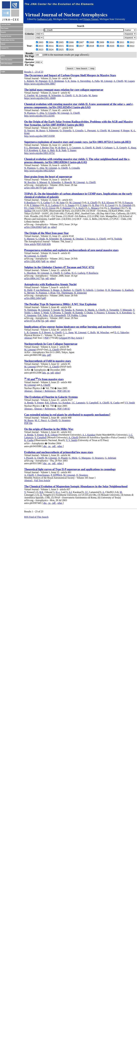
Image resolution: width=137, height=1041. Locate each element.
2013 (39, 46)
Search (3, 32)
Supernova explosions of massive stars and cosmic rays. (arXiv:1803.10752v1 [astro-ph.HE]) (77, 141)
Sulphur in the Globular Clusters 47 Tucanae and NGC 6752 (59, 267)
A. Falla (95, 81)
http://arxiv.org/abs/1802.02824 (39, 170)
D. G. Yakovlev (121, 332)
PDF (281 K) (63, 391)
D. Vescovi (29, 130)
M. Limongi (106, 81)
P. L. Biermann (31, 147)
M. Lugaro (129, 81)
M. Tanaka (66, 310)
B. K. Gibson (51, 434)
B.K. (41, 492)
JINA (3, 56)
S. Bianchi (67, 182)
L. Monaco (93, 208)
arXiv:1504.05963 (33, 227)
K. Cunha (115, 402)
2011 (120, 42)
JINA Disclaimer (6, 63)
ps (49, 227)
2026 (70, 49)
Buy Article (76, 338)
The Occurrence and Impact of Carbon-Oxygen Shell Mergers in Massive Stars (70, 75)
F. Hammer (65, 208)
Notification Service (8, 40)
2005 (60, 42)
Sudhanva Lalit (44, 19)
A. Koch (80, 208)
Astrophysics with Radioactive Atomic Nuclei (50, 284)
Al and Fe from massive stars (44, 379)
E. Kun (42, 150)
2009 (100, 42)
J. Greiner (99, 290)
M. (121, 492)
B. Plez (95, 205)
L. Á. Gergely (120, 147)
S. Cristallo (50, 113)
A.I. (70, 492)
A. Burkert (65, 290)
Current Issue (5, 24)
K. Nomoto (78, 310)
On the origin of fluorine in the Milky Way (48, 429)
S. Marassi (42, 182)
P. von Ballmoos (41, 290)
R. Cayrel (109, 205)
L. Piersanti (90, 130)
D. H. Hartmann (113, 290)
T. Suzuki (55, 310)
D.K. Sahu (43, 315)
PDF (46, 338)
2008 (90, 42)
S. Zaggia (69, 205)
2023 (39, 49)
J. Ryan (51, 293)
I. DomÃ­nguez (42, 475)
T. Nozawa (90, 238)
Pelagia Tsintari (90, 19)
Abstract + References (45, 391)
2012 (130, 42)
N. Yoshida (116, 238)
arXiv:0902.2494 (32, 298)
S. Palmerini (52, 130)
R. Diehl (97, 147)
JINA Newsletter (6, 60)
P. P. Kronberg (31, 150)
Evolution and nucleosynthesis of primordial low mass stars (58, 452)
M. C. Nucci (41, 420)
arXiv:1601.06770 (33, 187)
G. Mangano (85, 458)
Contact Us (5, 48)
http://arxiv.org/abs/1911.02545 (39, 115)
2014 (49, 46)
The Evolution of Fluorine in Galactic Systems (51, 397)
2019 (100, 46)
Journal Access (6, 36)
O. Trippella (65, 130)
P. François (127, 202)
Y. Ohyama (55, 312)
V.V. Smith (129, 402)
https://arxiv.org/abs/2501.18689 (40, 98)
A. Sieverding (84, 81)
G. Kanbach (128, 290)
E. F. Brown (45, 332)
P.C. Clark (29, 208)
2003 (39, 42)
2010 (110, 42)
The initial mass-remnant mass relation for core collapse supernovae (63, 89)
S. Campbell (92, 402)
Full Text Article (42, 480)
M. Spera (92, 95)
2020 (110, 46)
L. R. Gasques (31, 332)
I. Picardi (28, 458)
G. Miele (73, 458)
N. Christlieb (125, 205)
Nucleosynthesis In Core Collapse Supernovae (50, 343)
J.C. (87, 492)
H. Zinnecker (80, 293)
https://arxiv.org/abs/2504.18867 (40, 83)
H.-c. (58, 492)
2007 (80, 42)
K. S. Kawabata (124, 312)
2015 (60, 46)
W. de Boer (60, 147)
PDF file (28, 423)
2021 (120, 46)
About (3, 44)
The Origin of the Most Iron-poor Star (46, 233)
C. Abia (40, 113)
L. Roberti (29, 81)
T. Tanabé (66, 312)
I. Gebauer (107, 147)
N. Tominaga (30, 310)
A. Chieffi (118, 81)
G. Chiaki (40, 238)
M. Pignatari (41, 81)
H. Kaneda (78, 312)
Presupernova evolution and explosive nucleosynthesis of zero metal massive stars (71, 250)
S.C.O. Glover (49, 208)
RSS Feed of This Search (36, 517)
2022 (130, 46)
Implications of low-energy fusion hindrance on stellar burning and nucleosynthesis (72, 326)
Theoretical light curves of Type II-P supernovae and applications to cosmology (70, 469)
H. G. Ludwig (52, 205)
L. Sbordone (114, 208)
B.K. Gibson (51, 402)
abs (44, 355)
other (50, 187)
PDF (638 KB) (44, 244)
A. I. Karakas (88, 434)
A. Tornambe (112, 310)
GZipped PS (65, 338)
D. (41, 495)
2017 (80, 46)
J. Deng (83, 315)
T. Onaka (88, 312)
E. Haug (132, 147)
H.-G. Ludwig (78, 273)
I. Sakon (36, 312)
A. (103, 492)
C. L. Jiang (68, 332)
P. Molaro (34, 205)
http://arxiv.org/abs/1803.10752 (39, 153)
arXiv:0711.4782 (32, 321)
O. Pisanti (63, 458)
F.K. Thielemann (65, 293)
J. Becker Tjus (47, 147)
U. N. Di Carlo (80, 95)
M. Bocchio (30, 182)
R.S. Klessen (108, 202)
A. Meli (51, 150)
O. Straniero (64, 420)
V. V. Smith (71, 440)
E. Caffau (45, 202)
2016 (70, 46)
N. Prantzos (30, 113)
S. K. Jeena (70, 81)
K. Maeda (89, 310)
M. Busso (40, 130)
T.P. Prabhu (72, 315)
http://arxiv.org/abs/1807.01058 (39, 136)
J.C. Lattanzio (78, 402)
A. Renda (28, 402)
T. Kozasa (110, 312)
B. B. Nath (61, 150)
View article (30, 244)
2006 (70, 42)
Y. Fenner (39, 402)
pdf (44, 187)
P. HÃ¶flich (56, 475)
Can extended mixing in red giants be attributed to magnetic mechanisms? (67, 414)
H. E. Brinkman (56, 81)
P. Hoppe (125, 130)
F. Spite (84, 205)
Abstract (28, 338)
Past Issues (4, 28)
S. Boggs (55, 290)
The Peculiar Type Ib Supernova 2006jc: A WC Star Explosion (60, 304)
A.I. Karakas (64, 402)
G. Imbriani (110, 458)
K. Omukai (78, 238)
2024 (49, 49)
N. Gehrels (88, 290)
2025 (60, 49)
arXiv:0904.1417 (32, 278)
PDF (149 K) (63, 408)
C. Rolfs (92, 332)
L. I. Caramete (74, 147)
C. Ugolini (29, 95)
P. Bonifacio (30, 202)
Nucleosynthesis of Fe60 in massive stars (47, 360)
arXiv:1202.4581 (32, 261)
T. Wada (45, 312)
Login (3, 71)
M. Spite (60, 202)
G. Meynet (29, 293)
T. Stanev (72, 150)
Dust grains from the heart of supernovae (48, 176)
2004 (49, 42)
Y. (25, 492)
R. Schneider (55, 95)
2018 (90, 46)
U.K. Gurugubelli (57, 315)
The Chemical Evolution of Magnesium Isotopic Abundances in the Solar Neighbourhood (75, 486)
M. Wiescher (103, 332)
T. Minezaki (126, 310)
